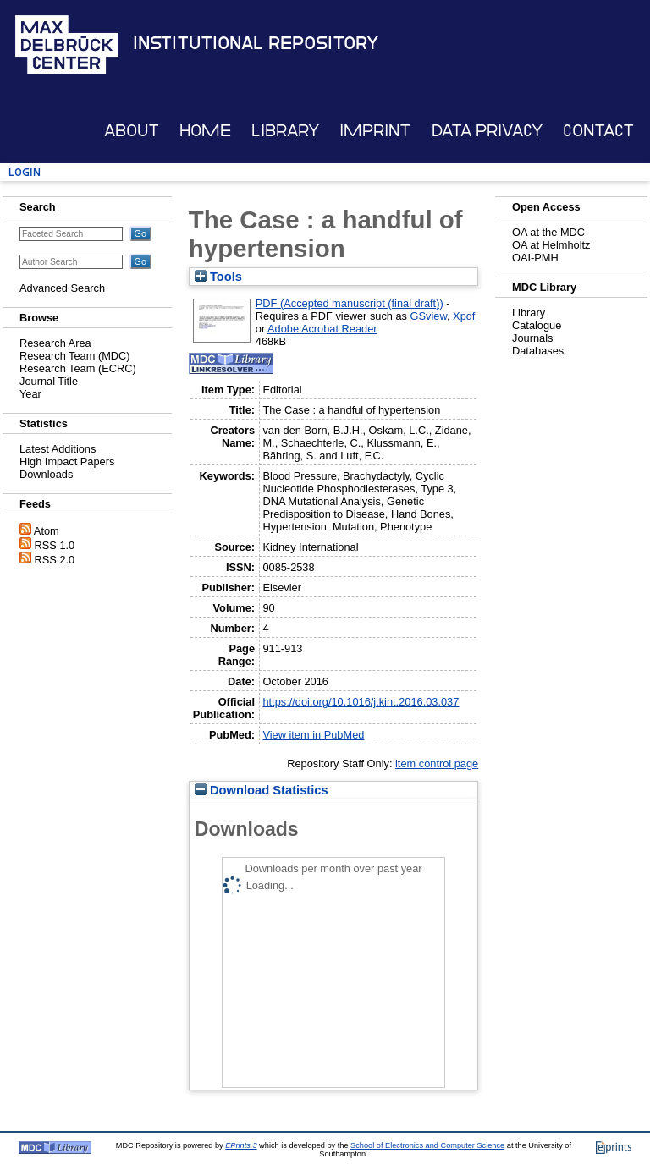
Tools (218, 276)
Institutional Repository (255, 43)
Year (30, 393)
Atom (46, 531)
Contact (598, 131)
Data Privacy (487, 131)
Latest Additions (57, 448)
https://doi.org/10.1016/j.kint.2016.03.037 (360, 701)
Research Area (55, 343)
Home (205, 131)
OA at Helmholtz (551, 245)
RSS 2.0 (55, 559)
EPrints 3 (240, 1145)
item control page (436, 763)
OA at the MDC (548, 232)
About (131, 131)
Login (24, 172)
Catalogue (536, 325)
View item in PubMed (313, 734)
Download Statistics (261, 790)
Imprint (374, 131)
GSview (428, 316)
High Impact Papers (66, 461)
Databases (538, 350)
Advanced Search (62, 288)
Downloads (46, 474)
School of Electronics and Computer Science (427, 1145)
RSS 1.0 (55, 545)
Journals (532, 338)
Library (285, 131)
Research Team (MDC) (74, 355)
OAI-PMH (535, 257)
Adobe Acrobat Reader (322, 328)
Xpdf (464, 316)
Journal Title (48, 381)
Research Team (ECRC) (77, 368)
